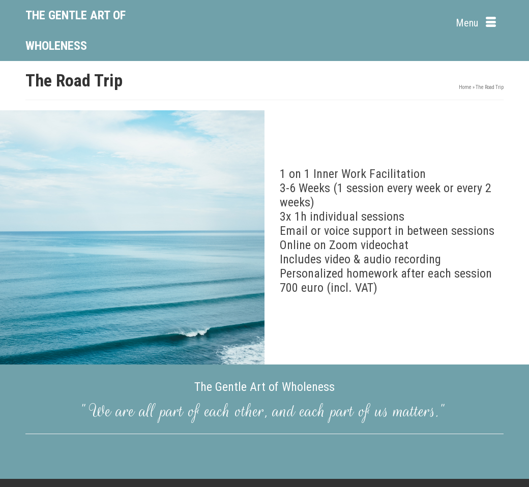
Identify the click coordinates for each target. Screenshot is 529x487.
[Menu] (476, 23)
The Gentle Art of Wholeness (75, 30)
